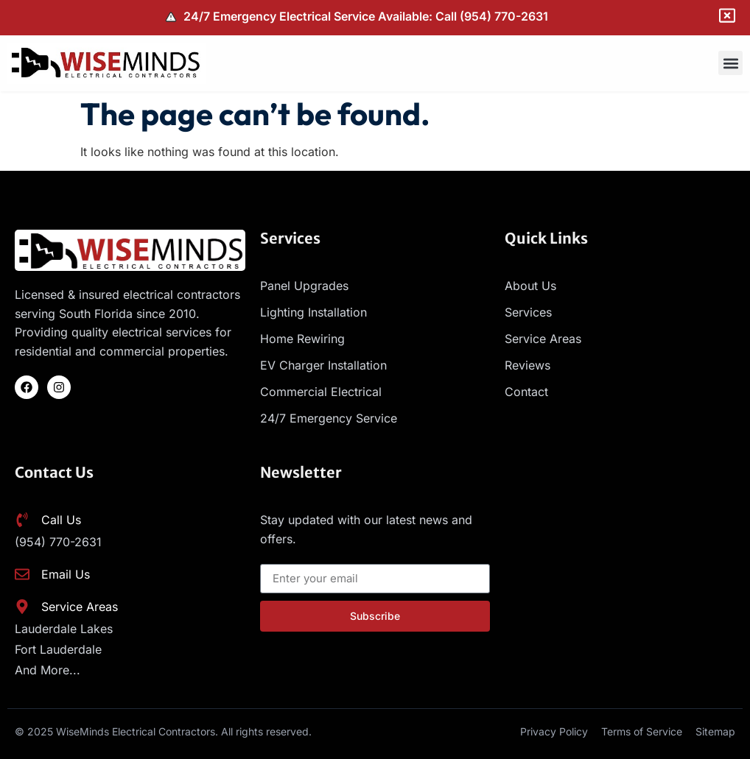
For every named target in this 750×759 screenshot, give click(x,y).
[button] (730, 63)
